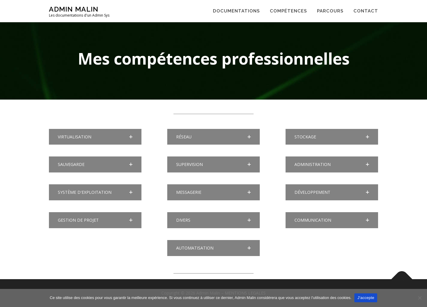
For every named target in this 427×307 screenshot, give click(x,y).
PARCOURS (330, 11)
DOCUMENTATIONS (236, 11)
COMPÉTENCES (288, 11)
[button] (95, 137)
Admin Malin (73, 9)
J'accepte (365, 297)
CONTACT (365, 11)
